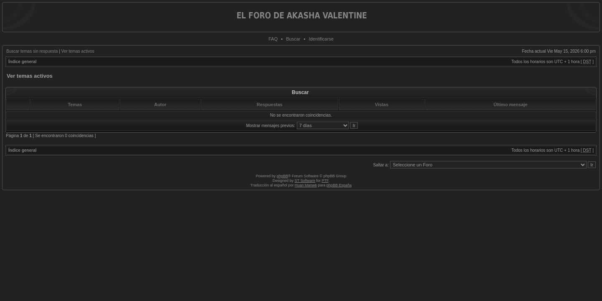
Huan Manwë (306, 185)
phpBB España (339, 185)
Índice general (22, 61)
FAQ (273, 38)
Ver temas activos (77, 51)
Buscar (293, 38)
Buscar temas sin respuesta (32, 51)
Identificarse (321, 38)
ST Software (305, 181)
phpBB (282, 176)
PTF (324, 181)
